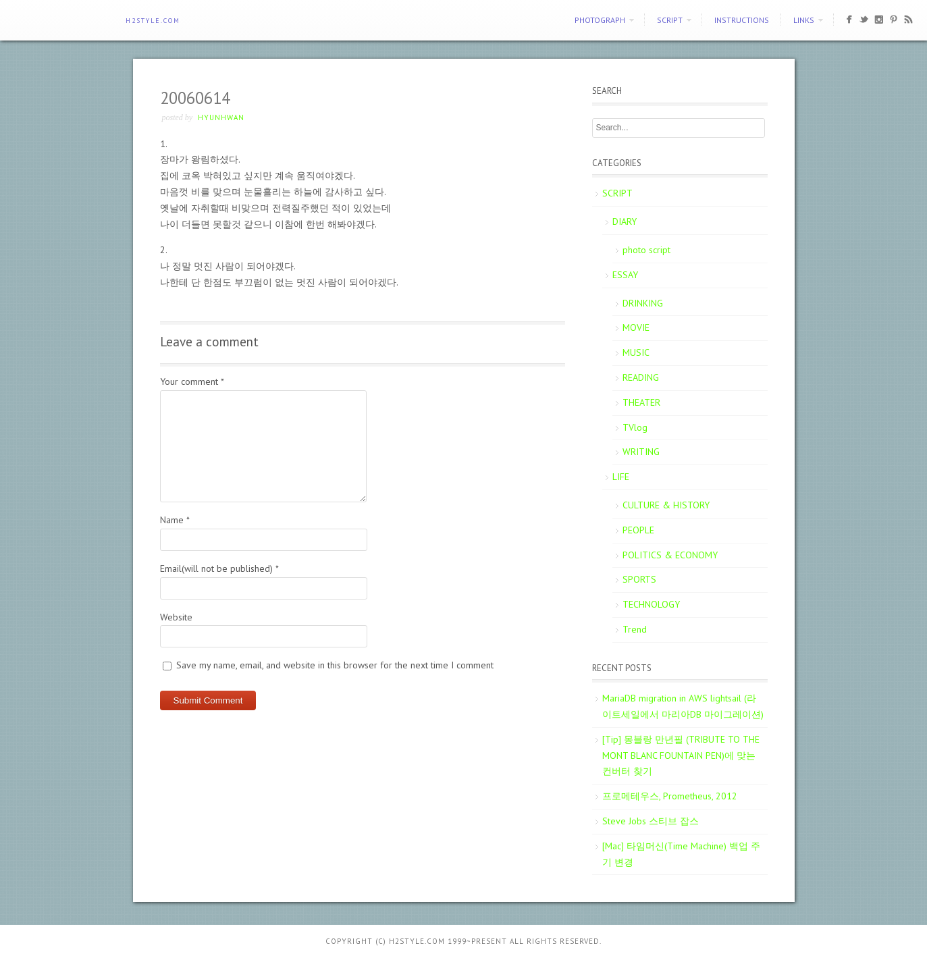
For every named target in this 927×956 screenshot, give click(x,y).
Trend (635, 629)
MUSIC (636, 352)
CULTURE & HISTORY (666, 505)
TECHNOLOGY (651, 604)
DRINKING (643, 303)
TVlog (635, 427)
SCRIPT (670, 20)
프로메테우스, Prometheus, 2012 (669, 796)
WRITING (641, 452)
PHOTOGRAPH (600, 20)
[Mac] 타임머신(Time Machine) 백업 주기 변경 (681, 854)
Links (803, 20)
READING (641, 377)
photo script (646, 250)
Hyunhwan (221, 117)
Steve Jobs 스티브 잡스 (650, 821)
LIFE (620, 477)
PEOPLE (638, 530)
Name (175, 520)
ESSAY (625, 275)
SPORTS (639, 579)
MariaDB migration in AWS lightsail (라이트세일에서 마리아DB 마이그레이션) (683, 706)
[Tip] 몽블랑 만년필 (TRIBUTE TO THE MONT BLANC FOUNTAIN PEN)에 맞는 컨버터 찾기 (681, 755)
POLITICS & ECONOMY (670, 555)
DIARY (624, 221)
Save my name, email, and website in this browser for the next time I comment (335, 665)
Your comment (192, 381)
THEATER (641, 402)
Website (176, 617)
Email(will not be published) (219, 568)
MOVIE (636, 327)
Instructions (741, 20)
